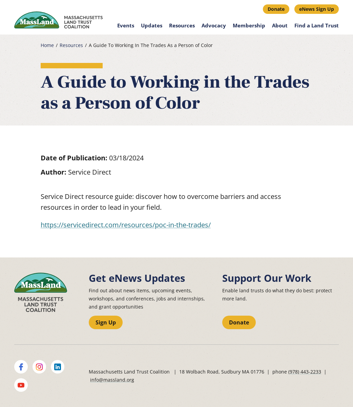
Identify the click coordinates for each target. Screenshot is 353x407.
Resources (182, 25)
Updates (151, 25)
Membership (249, 25)
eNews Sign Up (316, 9)
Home (47, 45)
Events (125, 25)
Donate (276, 9)
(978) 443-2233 (304, 371)
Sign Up (106, 322)
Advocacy (214, 25)
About (280, 25)
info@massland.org (112, 380)
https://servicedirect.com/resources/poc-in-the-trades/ (126, 224)
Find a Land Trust (316, 25)
